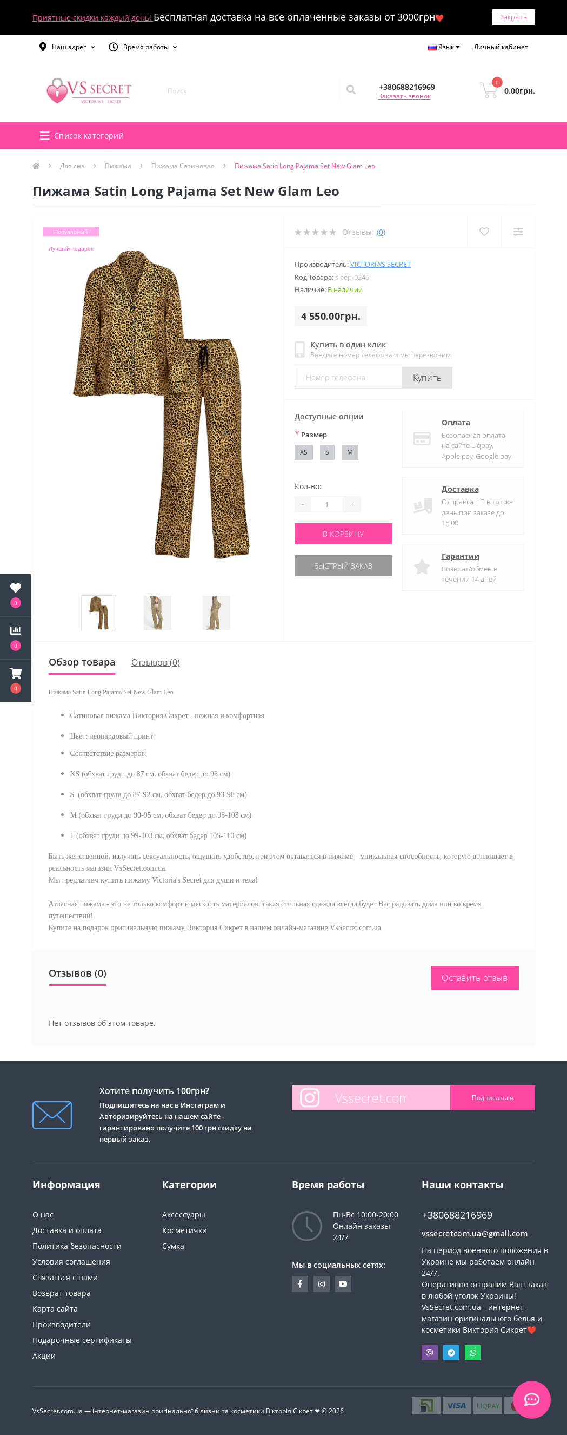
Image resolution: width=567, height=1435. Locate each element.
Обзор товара (82, 661)
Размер (311, 434)
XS (304, 452)
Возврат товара (61, 1293)
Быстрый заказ (343, 566)
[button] (67, 47)
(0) (381, 232)
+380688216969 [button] (457, 1215)
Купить (427, 378)
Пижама (118, 165)
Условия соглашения (71, 1261)
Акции (44, 1356)
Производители (61, 1324)
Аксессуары (183, 1214)
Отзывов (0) (155, 662)
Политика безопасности (77, 1246)
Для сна (72, 165)
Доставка (460, 489)
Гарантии (460, 556)
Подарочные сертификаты (82, 1340)
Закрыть (513, 17)
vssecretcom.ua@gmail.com (475, 1233)
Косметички (184, 1230)
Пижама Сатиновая (183, 165)
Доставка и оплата (67, 1230)
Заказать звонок (404, 96)
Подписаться (492, 1097)
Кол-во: (308, 486)
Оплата (456, 422)
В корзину (343, 534)
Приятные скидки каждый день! (93, 17)
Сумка (173, 1246)
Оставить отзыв (475, 978)
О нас (43, 1214)
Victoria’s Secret (380, 264)
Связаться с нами (65, 1277)
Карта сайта (55, 1309)
